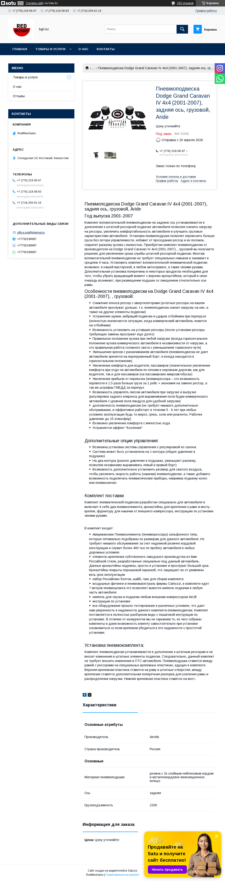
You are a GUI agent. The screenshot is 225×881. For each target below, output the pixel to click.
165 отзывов (185, 3)
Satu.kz (132, 870)
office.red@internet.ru (31, 232)
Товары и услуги (50, 49)
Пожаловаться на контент (122, 874)
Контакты (106, 49)
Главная (19, 49)
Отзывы (19, 96)
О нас (83, 49)
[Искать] (182, 29)
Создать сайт (34, 3)
